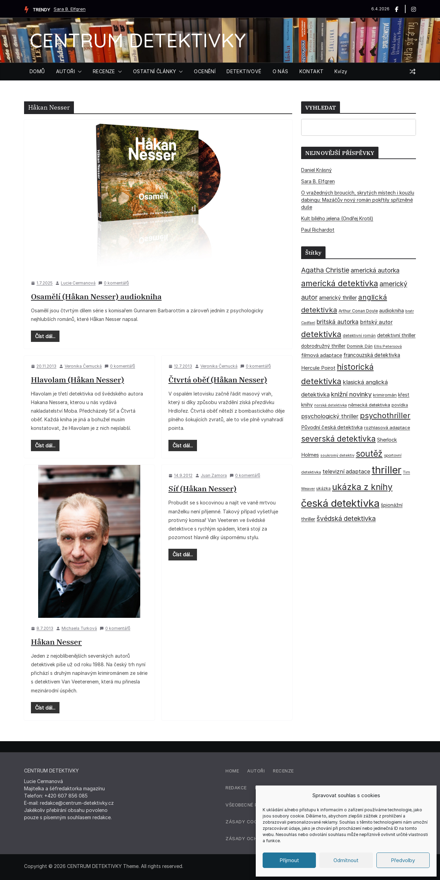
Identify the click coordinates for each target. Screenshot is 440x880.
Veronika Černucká (83, 366)
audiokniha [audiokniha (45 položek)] (391, 310)
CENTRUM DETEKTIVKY (138, 40)
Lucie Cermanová (78, 283)
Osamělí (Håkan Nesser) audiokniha (96, 296)
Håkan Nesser (56, 642)
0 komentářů (113, 283)
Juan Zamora (214, 475)
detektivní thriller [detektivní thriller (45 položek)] (396, 335)
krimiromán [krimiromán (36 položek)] (385, 395)
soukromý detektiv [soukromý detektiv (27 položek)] (337, 455)
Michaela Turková (79, 628)
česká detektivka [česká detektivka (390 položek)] (340, 503)
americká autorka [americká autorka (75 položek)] (375, 270)
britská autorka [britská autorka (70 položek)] (338, 321)
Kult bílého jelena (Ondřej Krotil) (337, 218)
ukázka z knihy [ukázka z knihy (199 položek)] (362, 487)
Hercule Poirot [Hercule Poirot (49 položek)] (318, 368)
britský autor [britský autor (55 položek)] (376, 322)
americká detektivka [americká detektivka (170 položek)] (339, 283)
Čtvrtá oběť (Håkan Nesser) (217, 380)
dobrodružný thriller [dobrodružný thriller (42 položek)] (323, 346)
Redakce (236, 787)
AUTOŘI (65, 71)
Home (232, 770)
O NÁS (280, 71)
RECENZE (104, 71)
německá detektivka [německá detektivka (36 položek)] (369, 405)
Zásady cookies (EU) (252, 821)
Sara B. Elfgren (70, 9)
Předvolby (403, 860)
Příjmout (289, 860)
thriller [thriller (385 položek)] (387, 470)
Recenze (283, 770)
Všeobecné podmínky (252, 804)
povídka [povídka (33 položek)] (400, 405)
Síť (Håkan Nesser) (202, 488)
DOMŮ (37, 71)
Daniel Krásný (316, 170)
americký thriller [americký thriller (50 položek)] (338, 297)
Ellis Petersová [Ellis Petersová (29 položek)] (388, 346)
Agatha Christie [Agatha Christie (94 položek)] (325, 270)
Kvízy (340, 71)
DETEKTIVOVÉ (244, 71)
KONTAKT (311, 71)
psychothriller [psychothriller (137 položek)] (385, 415)
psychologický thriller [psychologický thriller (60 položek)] (330, 416)
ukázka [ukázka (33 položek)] (323, 488)
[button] (78, 71)
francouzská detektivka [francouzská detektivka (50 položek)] (371, 355)
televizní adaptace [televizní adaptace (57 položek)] (346, 471)
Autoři (256, 770)
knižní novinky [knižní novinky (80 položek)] (351, 394)
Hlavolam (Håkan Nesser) (77, 380)
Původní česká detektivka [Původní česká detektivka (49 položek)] (332, 427)
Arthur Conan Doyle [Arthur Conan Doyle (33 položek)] (358, 310)
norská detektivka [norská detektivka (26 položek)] (330, 405)
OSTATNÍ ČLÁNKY (154, 71)
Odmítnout (346, 860)
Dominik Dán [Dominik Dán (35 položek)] (360, 346)
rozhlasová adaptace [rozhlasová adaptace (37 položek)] (387, 427)
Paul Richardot (317, 230)
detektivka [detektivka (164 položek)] (321, 334)
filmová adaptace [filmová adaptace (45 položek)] (321, 355)
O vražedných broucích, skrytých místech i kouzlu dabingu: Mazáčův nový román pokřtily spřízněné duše (357, 200)
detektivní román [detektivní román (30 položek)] (359, 335)
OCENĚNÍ (205, 71)
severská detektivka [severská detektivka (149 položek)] (338, 438)
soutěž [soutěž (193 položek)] (369, 453)
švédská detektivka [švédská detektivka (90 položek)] (346, 518)
